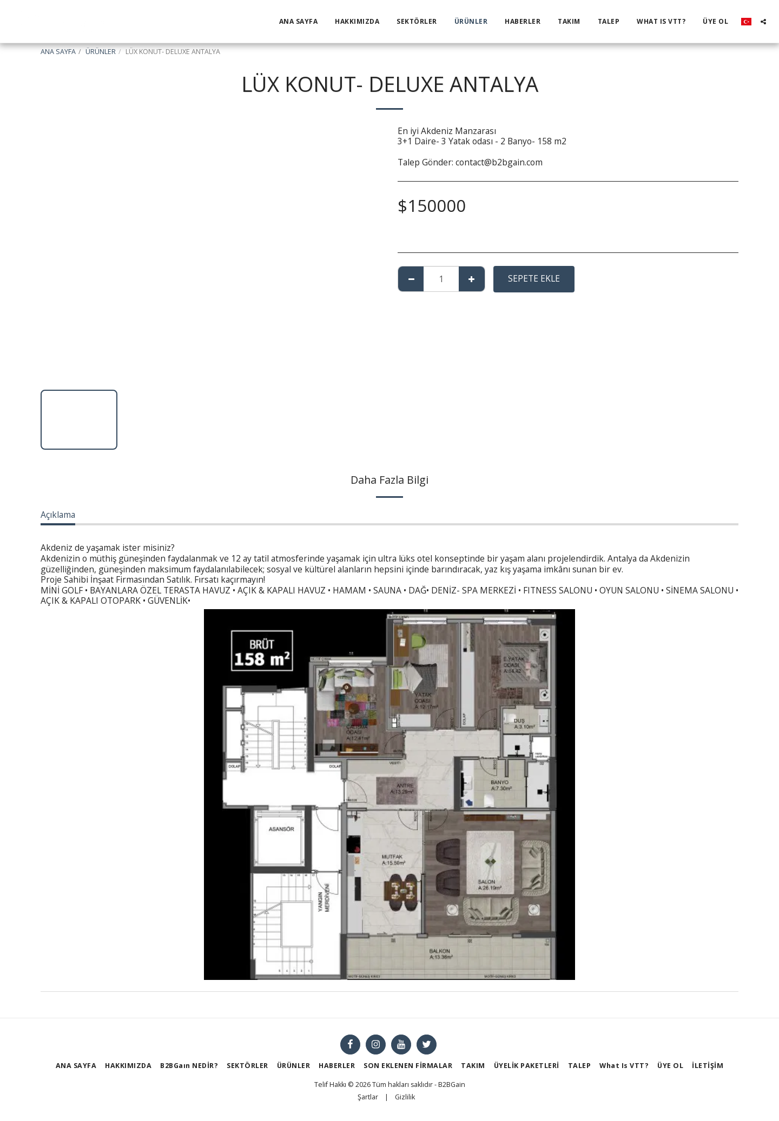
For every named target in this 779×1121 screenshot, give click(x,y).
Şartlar (368, 1097)
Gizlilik (405, 1097)
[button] (763, 21)
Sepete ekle (534, 278)
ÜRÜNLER (100, 51)
